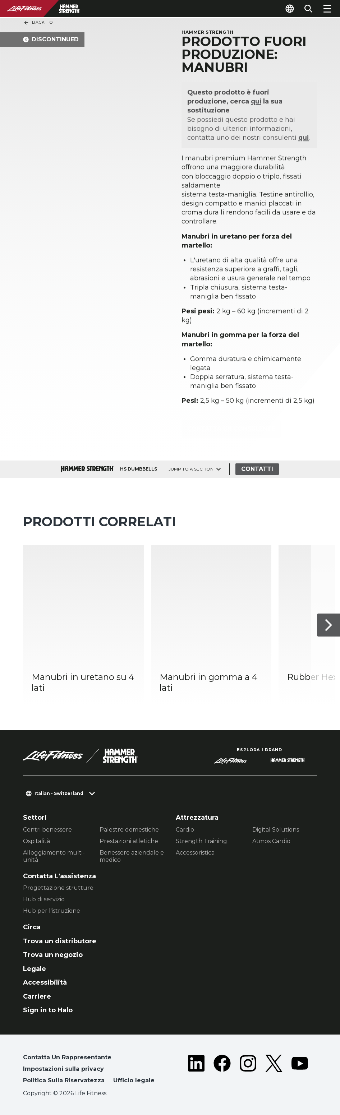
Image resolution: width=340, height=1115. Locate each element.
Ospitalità (36, 841)
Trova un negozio (53, 955)
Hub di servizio (44, 899)
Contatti (257, 469)
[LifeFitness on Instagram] (248, 1070)
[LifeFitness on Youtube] (299, 1070)
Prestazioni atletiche (129, 841)
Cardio (185, 829)
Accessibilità (45, 982)
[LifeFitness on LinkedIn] (196, 1070)
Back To (38, 23)
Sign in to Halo (48, 1010)
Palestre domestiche (129, 829)
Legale (34, 969)
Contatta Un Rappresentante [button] (67, 1057)
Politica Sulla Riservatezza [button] (64, 1080)
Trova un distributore (59, 941)
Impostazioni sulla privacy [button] (63, 1068)
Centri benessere (47, 829)
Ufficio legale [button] (134, 1080)
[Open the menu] (327, 8)
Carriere (37, 996)
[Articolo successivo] (328, 624)
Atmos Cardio (271, 841)
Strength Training (201, 841)
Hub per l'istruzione (51, 910)
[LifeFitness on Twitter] (273, 1070)
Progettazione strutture (58, 887)
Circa (32, 927)
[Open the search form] (308, 8)
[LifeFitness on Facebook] (222, 1070)
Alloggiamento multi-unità (54, 856)
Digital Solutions (275, 829)
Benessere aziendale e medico (132, 856)
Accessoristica (195, 852)
